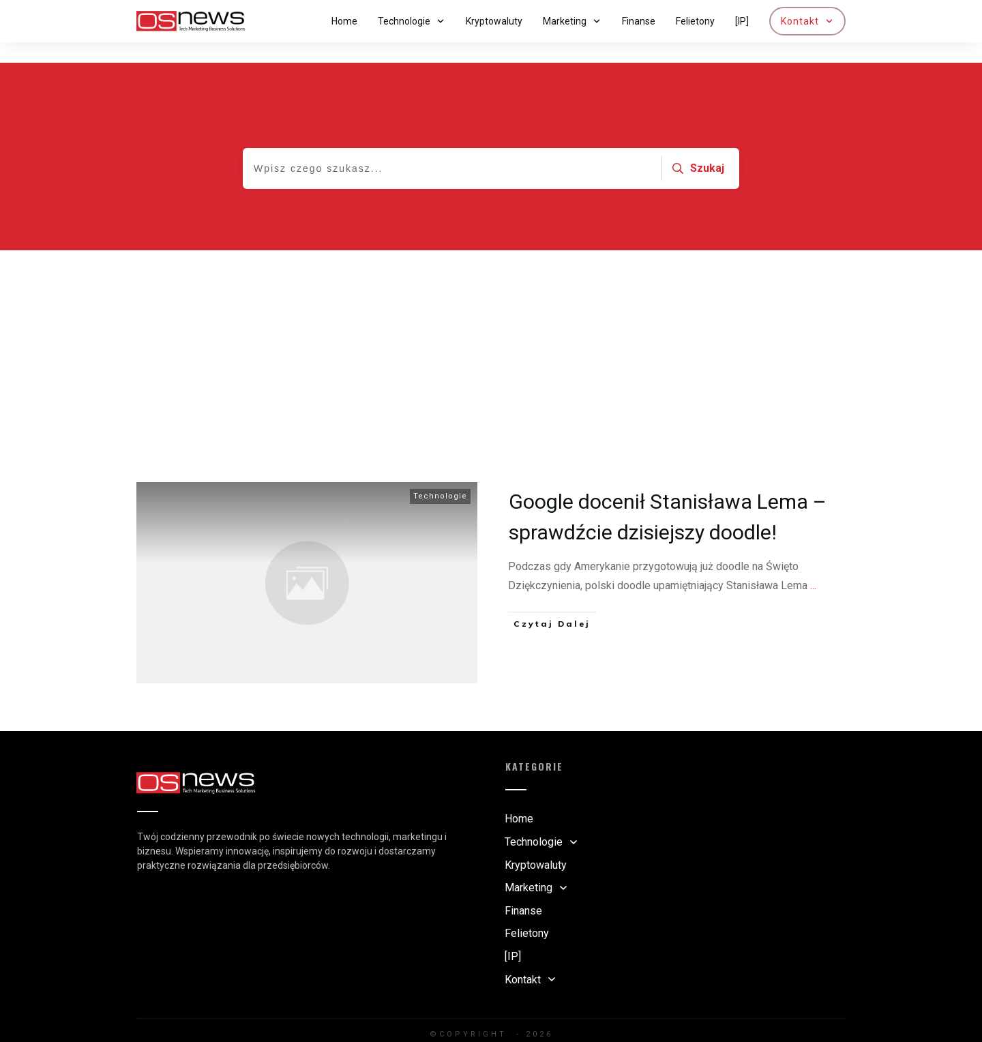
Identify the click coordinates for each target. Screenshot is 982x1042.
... (813, 565)
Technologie (440, 475)
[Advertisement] (491, 332)
